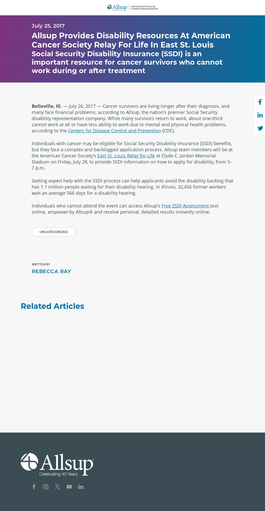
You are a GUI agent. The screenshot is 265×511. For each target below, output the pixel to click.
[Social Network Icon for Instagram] (45, 487)
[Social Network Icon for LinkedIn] (81, 487)
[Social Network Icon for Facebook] (34, 487)
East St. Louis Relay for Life (126, 156)
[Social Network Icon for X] (57, 487)
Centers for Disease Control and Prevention (114, 130)
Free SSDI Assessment (186, 206)
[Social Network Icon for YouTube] (69, 487)
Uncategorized (54, 232)
